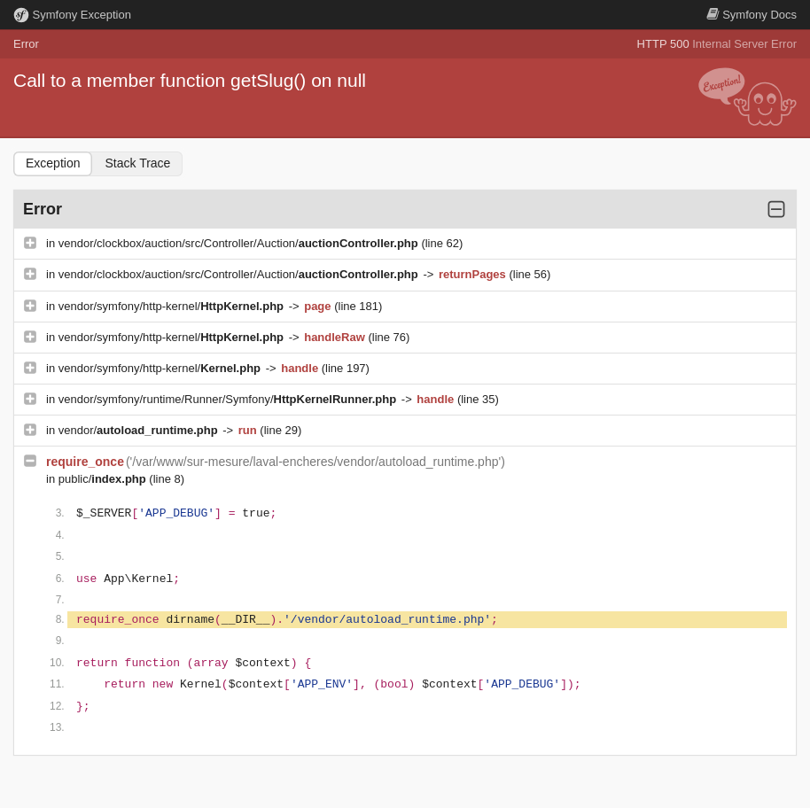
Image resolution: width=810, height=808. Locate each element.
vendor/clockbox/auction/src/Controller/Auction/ (240, 243)
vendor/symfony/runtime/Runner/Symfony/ (229, 399)
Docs (751, 14)
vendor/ (140, 430)
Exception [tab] (53, 163)
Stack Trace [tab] (137, 163)
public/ (104, 479)
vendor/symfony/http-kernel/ (172, 306)
